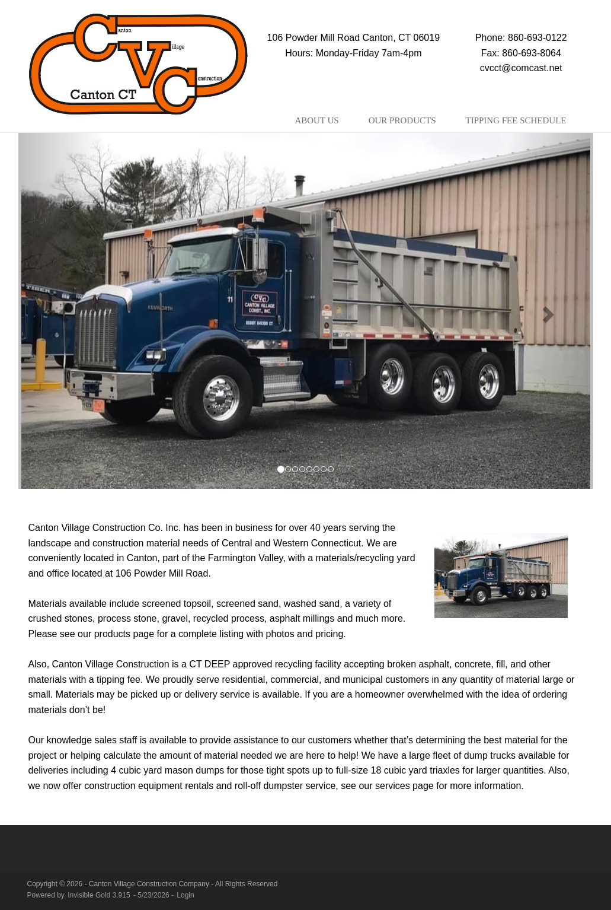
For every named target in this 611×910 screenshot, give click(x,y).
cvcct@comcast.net (521, 68)
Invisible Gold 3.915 (100, 895)
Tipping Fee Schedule (515, 120)
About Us (316, 120)
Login (185, 895)
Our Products (402, 120)
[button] (61, 311)
